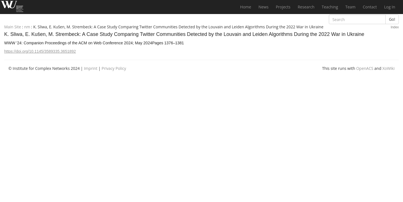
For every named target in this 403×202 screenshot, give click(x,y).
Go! (392, 19)
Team (350, 7)
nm (27, 26)
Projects (283, 7)
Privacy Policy (114, 68)
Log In (389, 7)
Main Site (12, 26)
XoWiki (388, 68)
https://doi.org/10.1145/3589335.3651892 (40, 51)
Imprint (90, 68)
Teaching (330, 7)
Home (245, 7)
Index (395, 27)
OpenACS (364, 68)
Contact (370, 7)
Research (306, 7)
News (263, 7)
